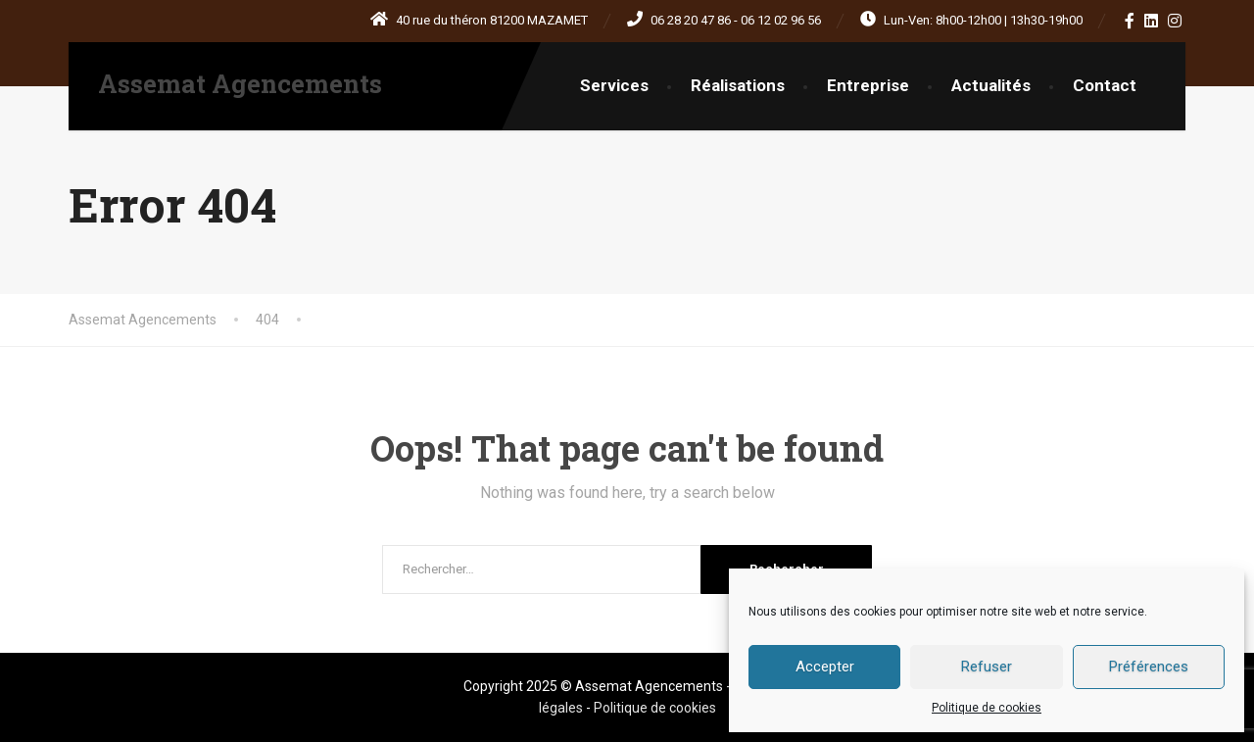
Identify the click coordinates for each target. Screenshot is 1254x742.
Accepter (825, 666)
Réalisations (738, 85)
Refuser (986, 666)
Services (614, 85)
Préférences (1148, 666)
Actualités (991, 85)
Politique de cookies (986, 708)
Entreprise (868, 85)
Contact (1104, 85)
